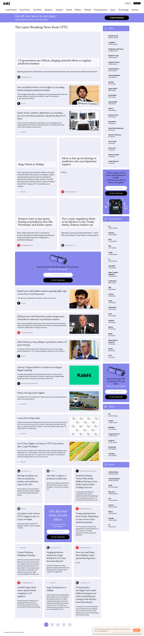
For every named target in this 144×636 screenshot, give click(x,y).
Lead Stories (11, 10)
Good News (25, 10)
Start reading (117, 18)
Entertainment (100, 10)
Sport (112, 10)
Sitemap (130, 632)
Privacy (119, 632)
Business (49, 10)
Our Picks (37, 10)
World (69, 10)
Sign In (128, 3)
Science (135, 10)
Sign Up (137, 3)
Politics (78, 10)
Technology (123, 10)
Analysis (59, 10)
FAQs (124, 632)
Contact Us (137, 632)
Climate (87, 10)
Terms (114, 632)
